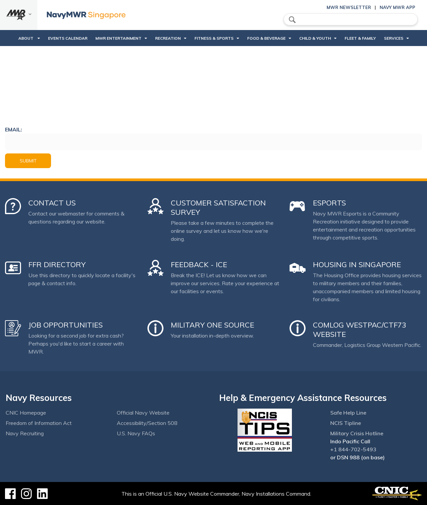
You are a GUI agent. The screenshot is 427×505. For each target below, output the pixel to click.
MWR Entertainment (118, 38)
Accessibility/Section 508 (147, 423)
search (292, 19)
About (26, 38)
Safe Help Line (348, 412)
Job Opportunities (65, 325)
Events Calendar (67, 38)
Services (393, 38)
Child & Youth (315, 38)
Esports (329, 202)
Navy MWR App (397, 7)
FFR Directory (57, 264)
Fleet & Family (360, 38)
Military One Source (212, 325)
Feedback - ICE (199, 264)
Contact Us (52, 202)
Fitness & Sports (214, 38)
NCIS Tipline (345, 423)
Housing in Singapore (357, 264)
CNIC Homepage (26, 412)
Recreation (168, 38)
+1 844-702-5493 (353, 449)
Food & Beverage (266, 38)
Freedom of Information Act (39, 423)
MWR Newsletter (349, 7)
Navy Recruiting (25, 433)
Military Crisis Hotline (356, 433)
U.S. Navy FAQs (136, 433)
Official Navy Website (143, 412)
